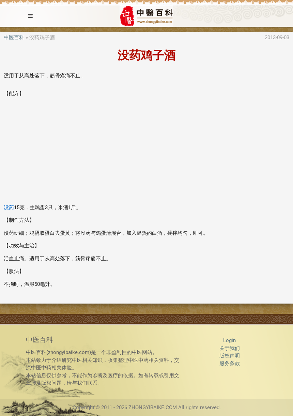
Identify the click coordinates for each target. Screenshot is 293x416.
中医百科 (14, 37)
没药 (9, 207)
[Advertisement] (146, 150)
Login (229, 340)
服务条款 (229, 363)
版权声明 (229, 356)
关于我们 (229, 348)
